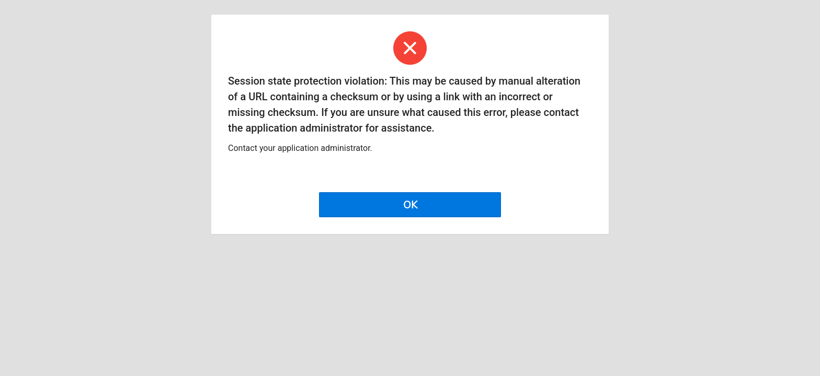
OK (410, 204)
